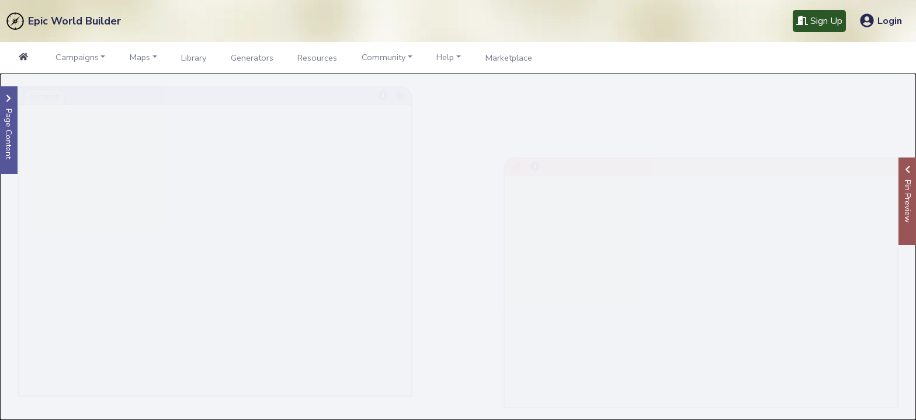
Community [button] (383, 57)
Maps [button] (140, 57)
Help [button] (445, 57)
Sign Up (819, 21)
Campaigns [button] (77, 57)
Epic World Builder (74, 21)
